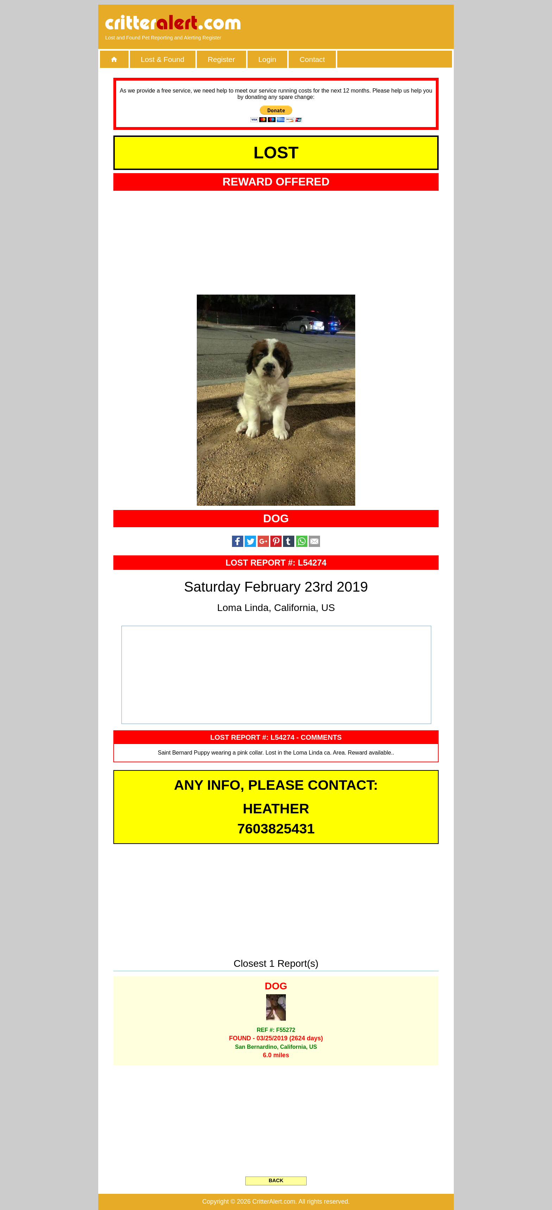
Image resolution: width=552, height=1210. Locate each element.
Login (267, 59)
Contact (312, 59)
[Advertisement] (365, 22)
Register (221, 59)
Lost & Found (162, 59)
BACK (276, 1180)
